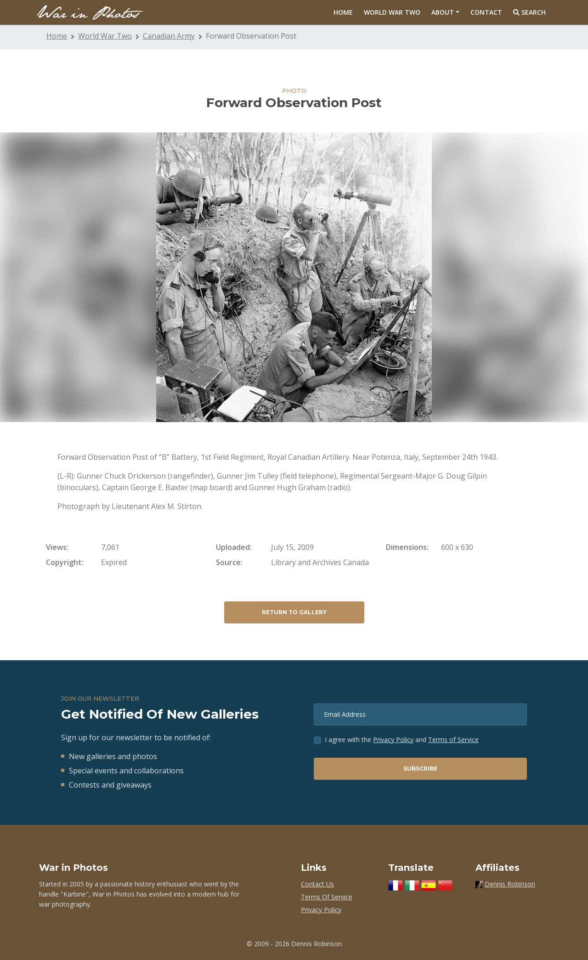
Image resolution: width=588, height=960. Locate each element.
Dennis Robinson (510, 884)
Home (343, 12)
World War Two (392, 12)
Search (529, 12)
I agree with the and (402, 739)
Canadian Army (169, 36)
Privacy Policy (393, 739)
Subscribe (420, 768)
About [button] (442, 12)
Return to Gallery (294, 612)
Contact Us (317, 884)
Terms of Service (453, 739)
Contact (486, 12)
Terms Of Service (326, 896)
